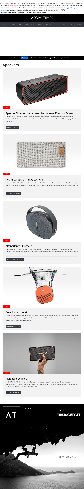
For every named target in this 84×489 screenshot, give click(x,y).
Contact (27, 412)
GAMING (78, 25)
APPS (20, 25)
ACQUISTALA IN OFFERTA (13, 193)
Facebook (25, 58)
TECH (5, 25)
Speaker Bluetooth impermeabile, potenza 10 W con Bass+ (39, 113)
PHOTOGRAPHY (30, 25)
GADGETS (13, 25)
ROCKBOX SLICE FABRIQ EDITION (24, 179)
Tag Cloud (28, 408)
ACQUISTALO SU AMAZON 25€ (14, 260)
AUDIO (64, 25)
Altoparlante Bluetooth (19, 246)
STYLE (71, 25)
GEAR (40, 25)
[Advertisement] (42, 41)
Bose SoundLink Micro (18, 312)
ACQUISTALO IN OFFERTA (13, 326)
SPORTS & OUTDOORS (52, 25)
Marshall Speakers (16, 378)
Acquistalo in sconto (12, 127)
